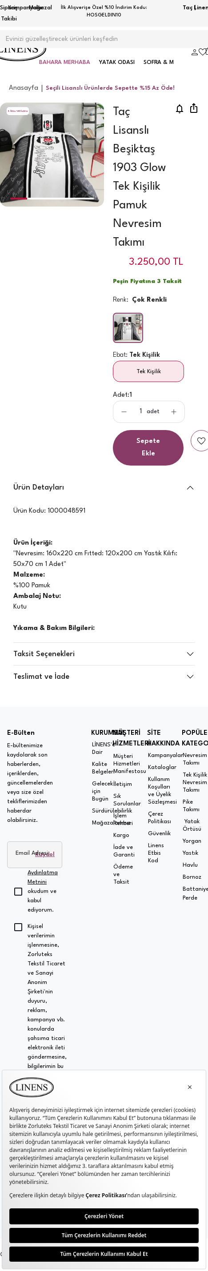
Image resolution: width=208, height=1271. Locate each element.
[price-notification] (179, 109)
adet (153, 411)
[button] (18, 198)
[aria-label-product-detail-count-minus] (124, 411)
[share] (193, 109)
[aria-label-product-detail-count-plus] (173, 411)
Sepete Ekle (148, 447)
